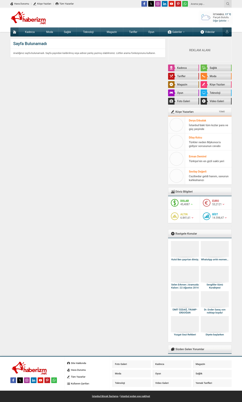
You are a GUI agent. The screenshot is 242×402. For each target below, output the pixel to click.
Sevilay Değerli (197, 171)
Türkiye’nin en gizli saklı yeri (206, 161)
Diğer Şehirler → (221, 20)
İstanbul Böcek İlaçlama (105, 396)
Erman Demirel (197, 156)
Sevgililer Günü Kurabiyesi (214, 286)
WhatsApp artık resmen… (215, 259)
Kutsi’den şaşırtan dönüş (184, 259)
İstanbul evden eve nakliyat (135, 396)
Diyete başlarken (215, 334)
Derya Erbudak (197, 120)
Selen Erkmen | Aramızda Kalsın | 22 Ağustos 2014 (185, 286)
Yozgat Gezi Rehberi (185, 334)
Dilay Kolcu (195, 137)
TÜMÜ (222, 111)
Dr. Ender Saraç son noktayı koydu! (214, 311)
